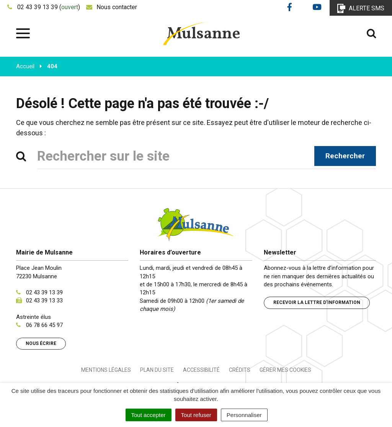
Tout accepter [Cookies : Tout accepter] (148, 415)
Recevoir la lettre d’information (316, 302)
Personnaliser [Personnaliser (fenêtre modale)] (244, 415)
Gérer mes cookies (285, 370)
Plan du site (157, 370)
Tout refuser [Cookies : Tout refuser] (196, 415)
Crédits (239, 370)
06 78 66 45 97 (44, 325)
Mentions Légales (106, 370)
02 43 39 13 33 (44, 300)
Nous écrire (41, 343)
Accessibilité (201, 370)
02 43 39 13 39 (44, 292)
